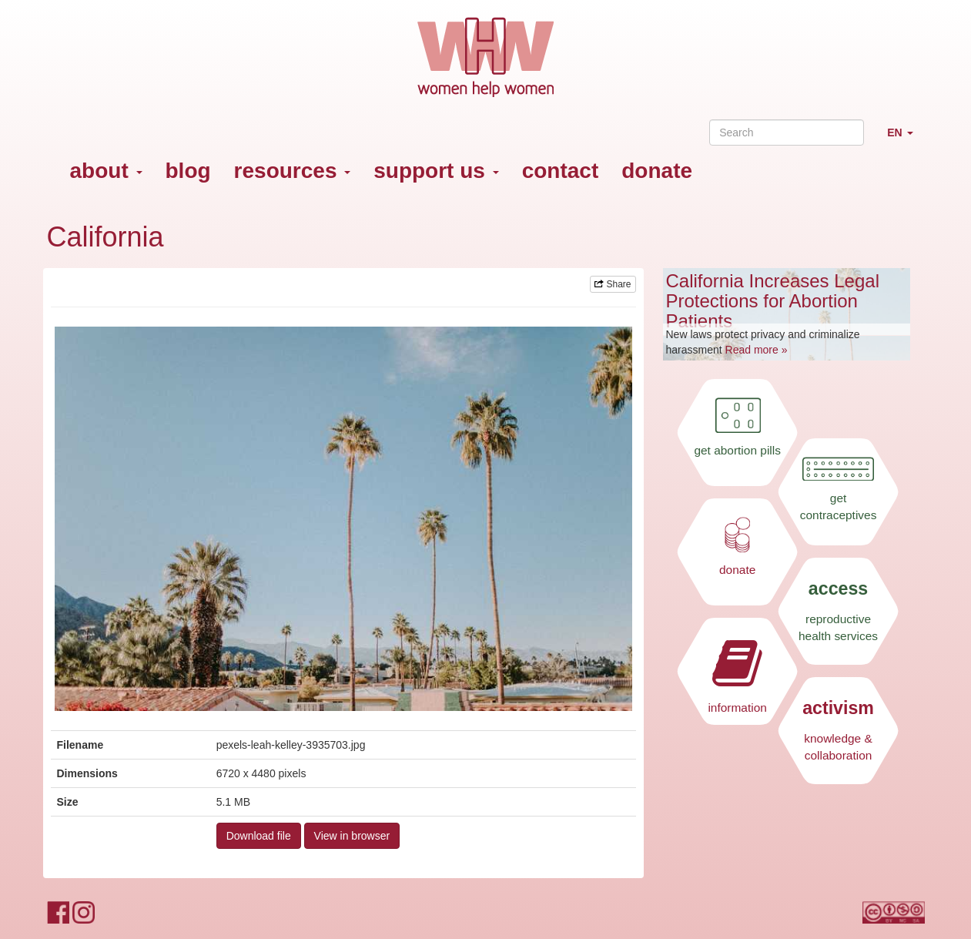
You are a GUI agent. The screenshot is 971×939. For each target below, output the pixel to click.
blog (188, 171)
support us (435, 171)
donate (656, 171)
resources (292, 171)
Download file (258, 836)
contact (560, 171)
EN (905, 139)
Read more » (756, 350)
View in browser (352, 836)
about (106, 171)
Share (612, 284)
